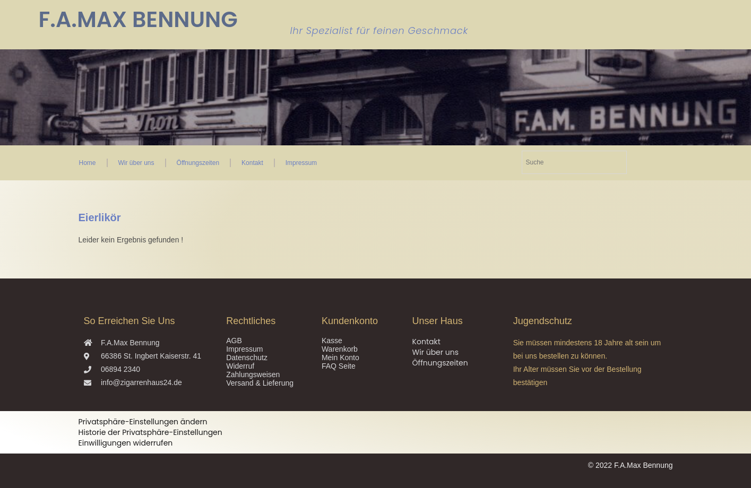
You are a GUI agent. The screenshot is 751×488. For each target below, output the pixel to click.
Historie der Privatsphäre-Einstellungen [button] (150, 432)
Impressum (301, 163)
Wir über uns (136, 163)
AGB (234, 340)
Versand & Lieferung (260, 383)
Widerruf (240, 366)
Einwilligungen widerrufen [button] (126, 443)
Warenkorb (340, 349)
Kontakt (252, 163)
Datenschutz (246, 357)
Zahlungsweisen (253, 374)
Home (87, 163)
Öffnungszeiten (198, 163)
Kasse (332, 340)
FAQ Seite (339, 366)
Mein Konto (340, 357)
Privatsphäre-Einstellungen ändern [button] (143, 421)
